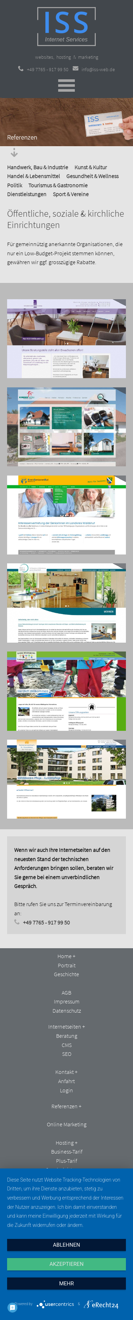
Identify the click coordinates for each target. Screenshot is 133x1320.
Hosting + (67, 1142)
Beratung (66, 1035)
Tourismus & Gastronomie (58, 185)
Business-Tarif (66, 1151)
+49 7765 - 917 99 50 (43, 69)
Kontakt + (66, 1071)
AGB (66, 992)
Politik (14, 185)
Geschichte (66, 974)
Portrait (67, 965)
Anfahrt (66, 1081)
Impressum (66, 1001)
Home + (66, 956)
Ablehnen (66, 1245)
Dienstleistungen (26, 194)
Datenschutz (66, 1010)
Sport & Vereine (71, 194)
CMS (67, 1044)
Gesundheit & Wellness (92, 176)
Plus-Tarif (66, 1160)
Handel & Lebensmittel (33, 176)
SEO (66, 1053)
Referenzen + (66, 1106)
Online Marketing (67, 1124)
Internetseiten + (66, 1026)
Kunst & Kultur (90, 167)
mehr (66, 1283)
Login (66, 1090)
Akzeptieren (66, 1264)
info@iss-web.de (94, 69)
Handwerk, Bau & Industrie (37, 167)
